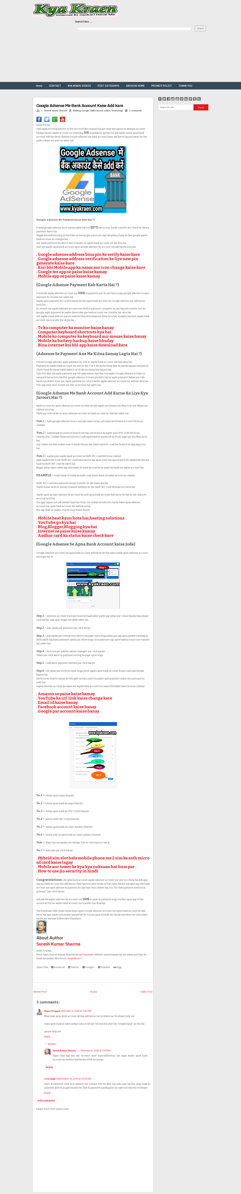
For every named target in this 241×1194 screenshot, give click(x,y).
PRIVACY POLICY (161, 86)
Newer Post (40, 991)
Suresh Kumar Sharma (58, 943)
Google (85, 110)
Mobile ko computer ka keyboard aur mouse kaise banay (92, 336)
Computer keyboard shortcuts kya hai (75, 332)
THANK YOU (185, 86)
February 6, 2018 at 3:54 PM (95, 1050)
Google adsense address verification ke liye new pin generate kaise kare (87, 261)
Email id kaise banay (58, 702)
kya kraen (88, 954)
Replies (52, 1044)
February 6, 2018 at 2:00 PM (76, 1011)
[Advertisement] (100, 58)
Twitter (73, 967)
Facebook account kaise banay (67, 707)
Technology (117, 110)
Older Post (146, 991)
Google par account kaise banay (69, 711)
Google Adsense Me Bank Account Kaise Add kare (79, 105)
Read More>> (75, 958)
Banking (77, 110)
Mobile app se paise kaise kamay (69, 276)
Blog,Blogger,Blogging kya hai (67, 526)
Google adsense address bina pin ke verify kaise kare (89, 254)
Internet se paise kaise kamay (66, 531)
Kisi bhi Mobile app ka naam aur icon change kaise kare (91, 267)
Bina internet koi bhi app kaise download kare (82, 345)
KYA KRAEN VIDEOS (79, 86)
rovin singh (49, 1079)
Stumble (104, 967)
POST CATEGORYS (108, 86)
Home (39, 86)
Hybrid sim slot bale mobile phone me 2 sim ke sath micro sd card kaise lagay (92, 860)
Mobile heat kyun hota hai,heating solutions (81, 518)
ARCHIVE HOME (135, 86)
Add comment (46, 1100)
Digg (117, 967)
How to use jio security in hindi (68, 871)
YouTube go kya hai (57, 522)
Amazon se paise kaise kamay (67, 694)
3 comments (135, 110)
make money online (100, 110)
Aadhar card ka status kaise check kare (75, 535)
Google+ (89, 967)
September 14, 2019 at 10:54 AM (73, 1078)
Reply (47, 1036)
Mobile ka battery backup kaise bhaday (76, 340)
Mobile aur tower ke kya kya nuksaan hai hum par (86, 866)
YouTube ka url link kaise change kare (75, 698)
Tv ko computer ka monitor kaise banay (76, 327)
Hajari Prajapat (52, 1011)
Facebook (58, 967)
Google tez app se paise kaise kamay (73, 272)
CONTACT (55, 86)
